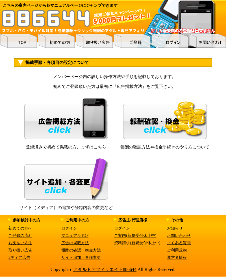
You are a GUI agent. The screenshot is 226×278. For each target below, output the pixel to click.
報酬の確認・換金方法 (81, 250)
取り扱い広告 (20, 250)
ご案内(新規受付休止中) (135, 235)
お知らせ (175, 228)
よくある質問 (179, 243)
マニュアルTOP (74, 235)
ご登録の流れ (20, 235)
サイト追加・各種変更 (81, 257)
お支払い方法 (20, 243)
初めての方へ (20, 228)
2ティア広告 (19, 257)
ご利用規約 (177, 250)
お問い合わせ (179, 235)
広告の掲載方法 (75, 243)
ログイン (69, 228)
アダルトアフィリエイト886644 (104, 269)
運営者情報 (177, 257)
